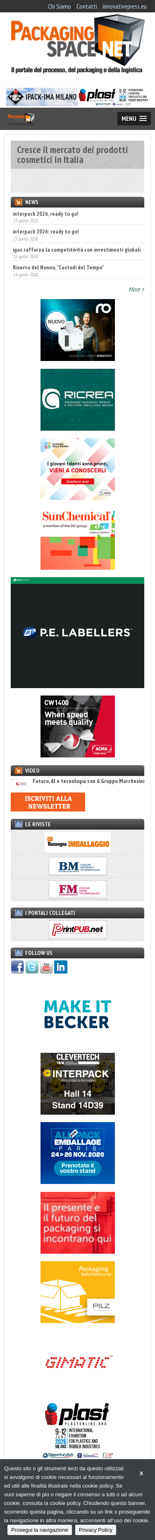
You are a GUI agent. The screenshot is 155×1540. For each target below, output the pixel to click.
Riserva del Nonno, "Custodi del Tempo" (58, 267)
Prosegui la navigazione (39, 1530)
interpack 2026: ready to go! (46, 231)
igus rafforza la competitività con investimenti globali (77, 249)
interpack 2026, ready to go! (45, 213)
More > (136, 289)
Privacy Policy (95, 1530)
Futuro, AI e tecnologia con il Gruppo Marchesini (77, 781)
